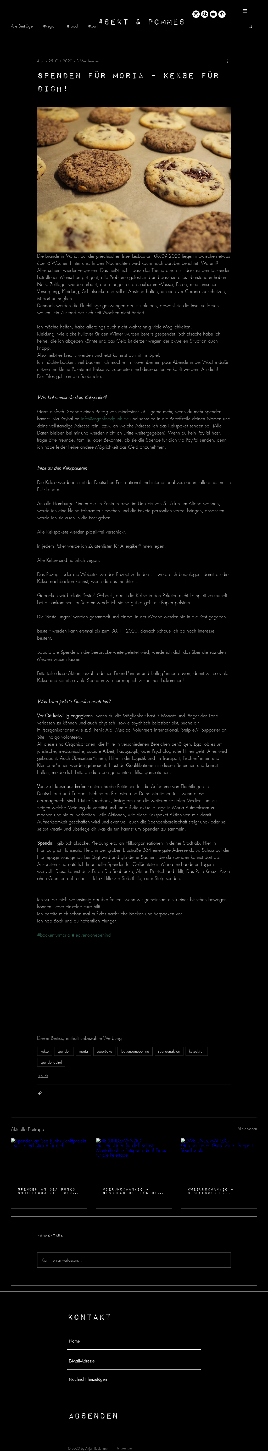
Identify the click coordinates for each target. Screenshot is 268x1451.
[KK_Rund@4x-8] (204, 14)
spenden (64, 1051)
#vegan (50, 26)
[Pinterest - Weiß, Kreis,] (222, 14)
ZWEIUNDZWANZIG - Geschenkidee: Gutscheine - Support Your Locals (216, 1191)
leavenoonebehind (135, 1051)
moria (83, 1051)
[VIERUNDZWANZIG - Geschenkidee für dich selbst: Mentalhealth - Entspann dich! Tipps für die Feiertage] (134, 1159)
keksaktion (196, 1051)
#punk (93, 26)
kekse (45, 1051)
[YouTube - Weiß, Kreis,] (213, 14)
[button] (244, 11)
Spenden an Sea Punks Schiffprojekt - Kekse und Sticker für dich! (48, 1191)
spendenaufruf (51, 1062)
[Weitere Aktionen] (228, 61)
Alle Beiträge (22, 26)
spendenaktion (169, 1051)
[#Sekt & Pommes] (141, 21)
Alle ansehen (247, 1128)
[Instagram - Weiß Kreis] (196, 14)
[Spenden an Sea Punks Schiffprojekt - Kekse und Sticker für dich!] (49, 1159)
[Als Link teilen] (39, 1093)
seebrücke (104, 1051)
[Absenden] (93, 1415)
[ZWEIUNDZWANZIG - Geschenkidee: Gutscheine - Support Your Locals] (219, 1159)
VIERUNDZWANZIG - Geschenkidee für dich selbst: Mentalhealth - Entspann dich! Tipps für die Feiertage (133, 1191)
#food (72, 26)
